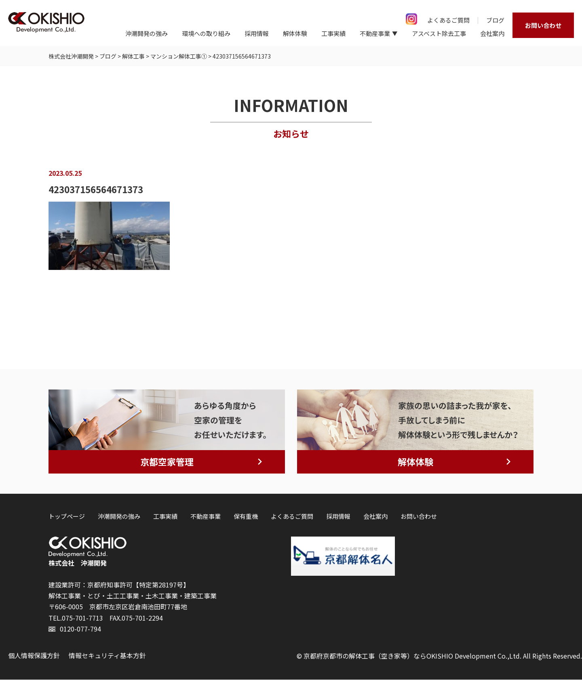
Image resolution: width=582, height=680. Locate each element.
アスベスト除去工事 (439, 33)
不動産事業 (205, 516)
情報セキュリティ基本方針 (107, 656)
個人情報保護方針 (34, 656)
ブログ (495, 20)
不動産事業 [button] (375, 33)
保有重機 (246, 516)
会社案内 (492, 33)
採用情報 (257, 33)
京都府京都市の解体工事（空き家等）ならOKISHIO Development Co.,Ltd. (412, 656)
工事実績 (333, 33)
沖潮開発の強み (146, 33)
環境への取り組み (206, 33)
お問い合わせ (543, 25)
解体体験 (295, 33)
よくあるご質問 (448, 20)
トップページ (66, 516)
